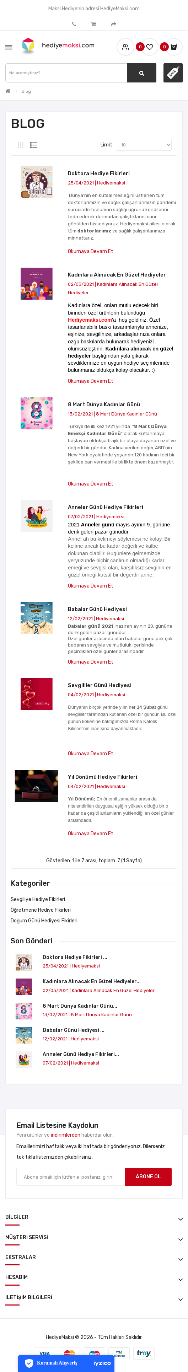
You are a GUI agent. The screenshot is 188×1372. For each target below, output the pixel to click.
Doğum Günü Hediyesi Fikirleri (44, 921)
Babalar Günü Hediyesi (97, 609)
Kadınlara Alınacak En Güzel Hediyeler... (92, 982)
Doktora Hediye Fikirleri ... (75, 957)
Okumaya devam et (90, 251)
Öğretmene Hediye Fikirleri (41, 910)
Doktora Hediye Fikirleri (99, 173)
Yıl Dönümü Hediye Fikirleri (102, 777)
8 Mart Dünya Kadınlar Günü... (80, 1006)
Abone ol (148, 1177)
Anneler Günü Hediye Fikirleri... (81, 1054)
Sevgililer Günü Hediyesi (99, 685)
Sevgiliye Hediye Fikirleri (38, 899)
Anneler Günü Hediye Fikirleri (105, 507)
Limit (106, 145)
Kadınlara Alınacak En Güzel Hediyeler (117, 275)
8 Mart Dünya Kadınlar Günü (104, 404)
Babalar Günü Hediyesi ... (73, 1030)
